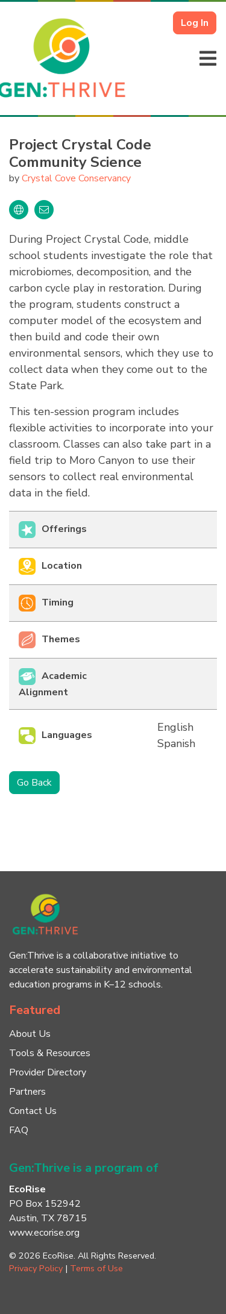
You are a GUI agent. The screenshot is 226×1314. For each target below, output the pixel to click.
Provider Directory (47, 1072)
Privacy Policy (36, 1268)
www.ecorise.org (44, 1232)
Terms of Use (96, 1268)
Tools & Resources (49, 1053)
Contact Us (33, 1111)
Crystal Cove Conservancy (76, 178)
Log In (195, 23)
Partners (27, 1091)
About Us (30, 1033)
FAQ (18, 1130)
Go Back (34, 782)
